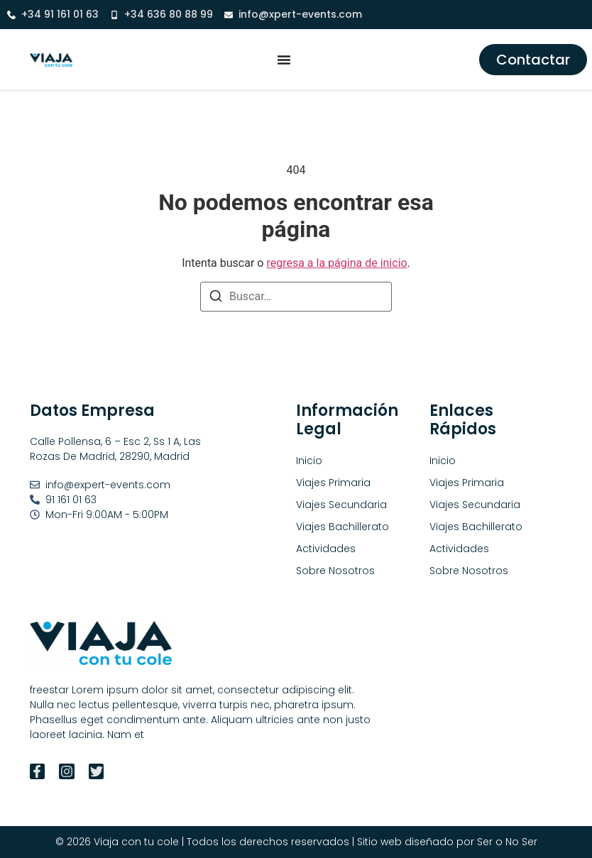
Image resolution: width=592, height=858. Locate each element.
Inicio (442, 460)
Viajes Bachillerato (475, 526)
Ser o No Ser (507, 842)
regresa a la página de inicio (336, 263)
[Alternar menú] (284, 60)
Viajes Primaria (466, 482)
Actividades (459, 548)
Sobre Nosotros (468, 570)
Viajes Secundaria (474, 504)
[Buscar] (215, 298)
